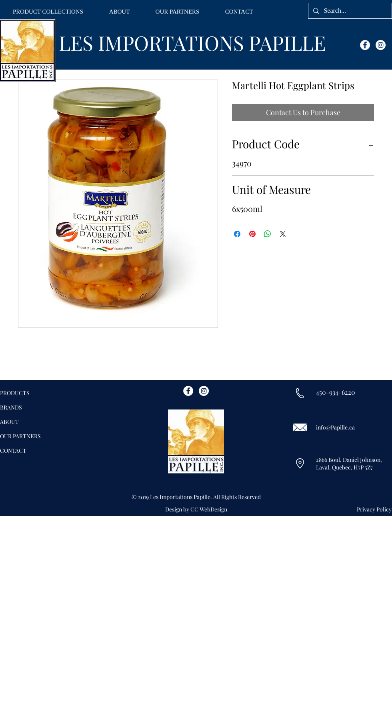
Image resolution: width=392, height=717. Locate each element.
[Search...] (349, 10)
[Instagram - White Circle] (381, 45)
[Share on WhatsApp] (267, 234)
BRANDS (11, 407)
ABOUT (9, 421)
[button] (48, 12)
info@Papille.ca (335, 427)
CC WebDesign (208, 509)
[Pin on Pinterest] (252, 234)
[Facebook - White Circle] (365, 45)
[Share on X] (283, 234)
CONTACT (13, 450)
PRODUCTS (15, 393)
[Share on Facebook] (237, 234)
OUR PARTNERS (20, 436)
